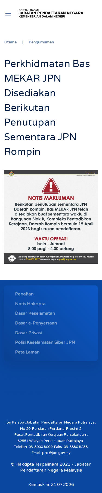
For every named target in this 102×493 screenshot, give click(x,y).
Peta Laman (27, 352)
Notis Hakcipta (30, 304)
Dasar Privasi (28, 333)
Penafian (24, 294)
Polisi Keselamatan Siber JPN (45, 342)
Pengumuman (41, 42)
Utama (10, 42)
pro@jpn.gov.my (56, 453)
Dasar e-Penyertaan (36, 323)
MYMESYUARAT (24, 393)
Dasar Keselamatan (35, 313)
